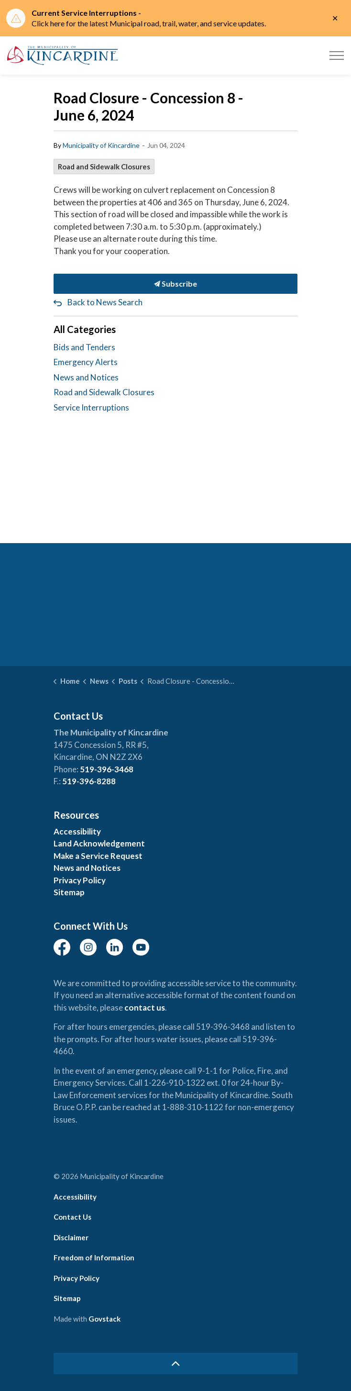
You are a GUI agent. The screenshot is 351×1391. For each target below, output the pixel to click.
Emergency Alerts (86, 362)
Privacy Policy (80, 880)
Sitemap (69, 892)
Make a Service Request (98, 856)
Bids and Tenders (84, 347)
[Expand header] (336, 55)
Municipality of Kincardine (101, 145)
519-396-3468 (106, 769)
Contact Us (72, 1217)
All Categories (85, 329)
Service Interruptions (91, 407)
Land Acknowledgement (99, 843)
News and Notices (86, 377)
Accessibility (77, 831)
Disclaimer (71, 1237)
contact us (144, 1007)
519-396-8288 (89, 781)
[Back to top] (175, 1363)
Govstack (104, 1318)
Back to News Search (105, 302)
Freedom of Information (94, 1257)
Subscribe (175, 283)
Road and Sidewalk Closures (104, 166)
